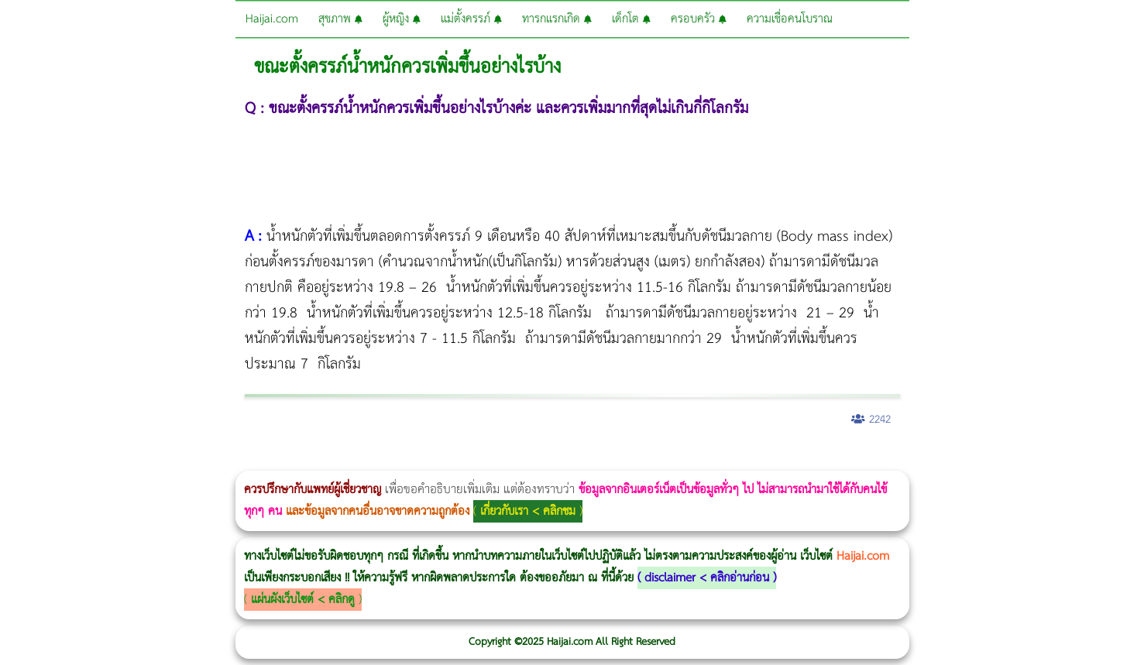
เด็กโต (631, 19)
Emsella (418, 460)
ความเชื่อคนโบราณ (790, 19)
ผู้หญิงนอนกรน (77, 460)
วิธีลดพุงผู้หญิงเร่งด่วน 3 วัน (219, 460)
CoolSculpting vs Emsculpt (284, 460)
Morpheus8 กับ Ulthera (236, 460)
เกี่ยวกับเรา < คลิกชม (527, 511)
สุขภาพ (340, 19)
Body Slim (224, 460)
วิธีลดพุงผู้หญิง (276, 460)
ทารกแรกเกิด (557, 19)
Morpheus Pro (406, 460)
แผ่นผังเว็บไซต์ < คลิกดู (303, 599)
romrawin (475, 460)
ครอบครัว (699, 19)
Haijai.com (272, 19)
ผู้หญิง (402, 19)
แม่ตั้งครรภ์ (471, 19)
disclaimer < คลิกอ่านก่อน (706, 578)
